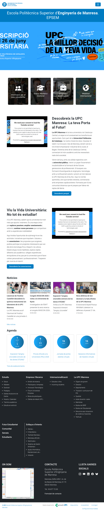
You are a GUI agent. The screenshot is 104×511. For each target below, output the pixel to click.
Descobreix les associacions (20, 266)
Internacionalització (59, 377)
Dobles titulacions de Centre (11, 395)
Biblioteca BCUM (33, 438)
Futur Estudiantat (10, 424)
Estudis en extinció (10, 405)
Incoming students (58, 385)
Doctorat (7, 388)
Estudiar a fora (57, 382)
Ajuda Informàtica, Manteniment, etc (34, 451)
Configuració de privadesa (90, 508)
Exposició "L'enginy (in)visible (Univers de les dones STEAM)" (63, 299)
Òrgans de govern (82, 382)
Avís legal (94, 505)
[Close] (98, 4)
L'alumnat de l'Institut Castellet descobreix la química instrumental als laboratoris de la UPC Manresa (16, 302)
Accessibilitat (85, 505)
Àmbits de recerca (34, 382)
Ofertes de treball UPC (35, 399)
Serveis (5, 433)
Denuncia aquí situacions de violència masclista (84, 412)
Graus (6, 382)
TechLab (78, 417)
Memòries (79, 402)
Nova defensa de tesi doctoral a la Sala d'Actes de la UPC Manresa (86, 299)
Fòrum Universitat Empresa (34, 392)
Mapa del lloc (74, 505)
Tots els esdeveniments (16, 366)
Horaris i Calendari (10, 399)
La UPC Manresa (81, 377)
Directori (78, 385)
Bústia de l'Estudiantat (83, 408)
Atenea (30, 429)
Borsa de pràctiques (34, 396)
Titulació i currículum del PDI (84, 392)
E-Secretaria (32, 432)
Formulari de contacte (53, 494)
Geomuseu (31, 441)
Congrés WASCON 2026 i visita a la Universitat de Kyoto (39, 299)
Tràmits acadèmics (10, 402)
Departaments (80, 388)
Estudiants (7, 437)
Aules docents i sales (83, 399)
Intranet (30, 455)
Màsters (6, 385)
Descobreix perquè (61, 193)
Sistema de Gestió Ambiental (34, 445)
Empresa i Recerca (34, 377)
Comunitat (7, 429)
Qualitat (78, 396)
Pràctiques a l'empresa (35, 385)
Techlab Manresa (34, 435)
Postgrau (7, 391)
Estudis (5, 377)
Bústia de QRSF (81, 405)
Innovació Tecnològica (35, 388)
